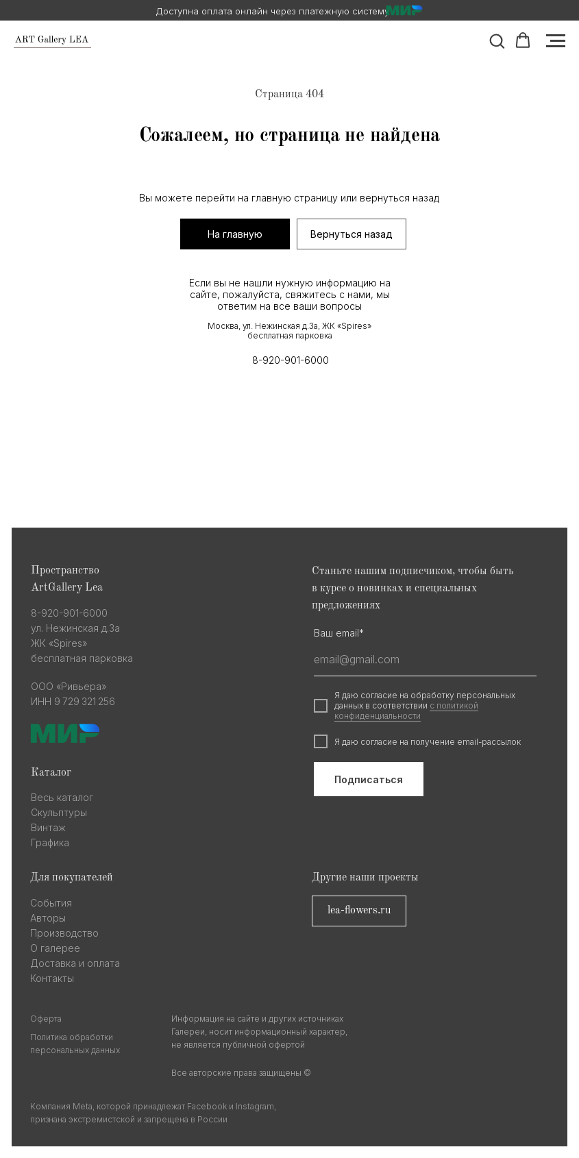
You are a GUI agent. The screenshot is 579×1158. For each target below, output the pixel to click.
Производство (64, 933)
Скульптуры (59, 812)
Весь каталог (62, 797)
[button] (497, 40)
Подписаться (368, 779)
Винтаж (48, 827)
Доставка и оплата (75, 963)
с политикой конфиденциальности (406, 710)
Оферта (46, 1018)
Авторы (48, 918)
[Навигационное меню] (555, 41)
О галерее (55, 948)
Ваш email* (339, 633)
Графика (50, 842)
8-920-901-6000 (290, 360)
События (51, 903)
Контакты (52, 978)
